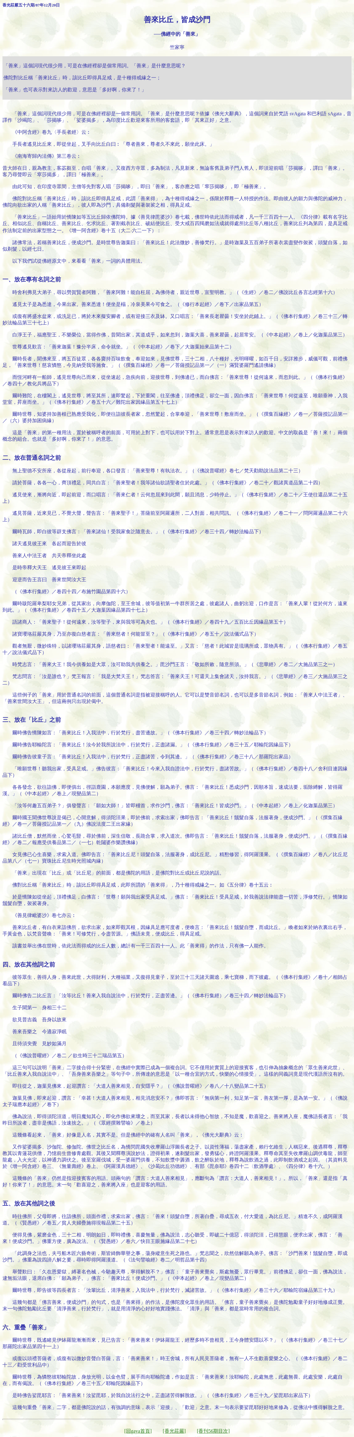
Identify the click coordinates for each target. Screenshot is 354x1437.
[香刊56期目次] (213, 1431)
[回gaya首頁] (138, 1431)
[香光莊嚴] (174, 1431)
